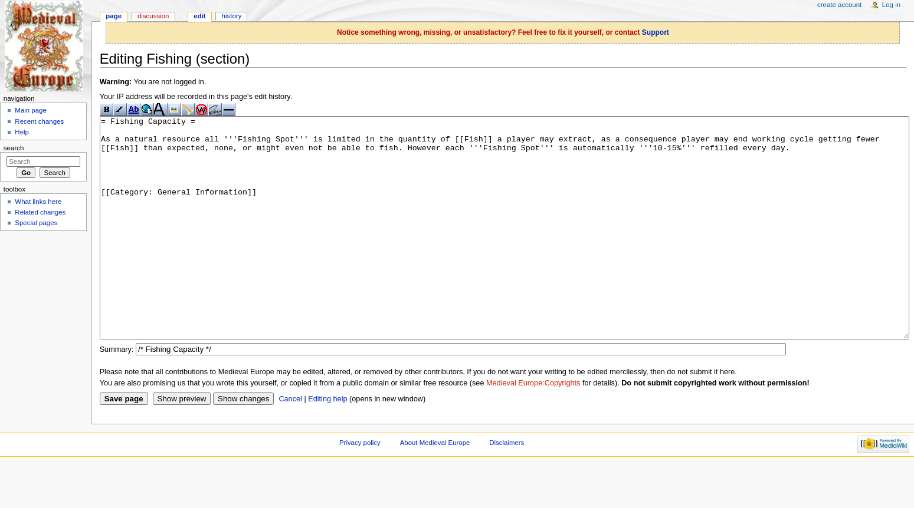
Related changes (40, 212)
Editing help (327, 443)
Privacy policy (360, 486)
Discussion (153, 15)
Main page (31, 110)
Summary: (117, 394)
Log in (891, 4)
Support (655, 32)
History (232, 15)
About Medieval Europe (435, 486)
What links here (38, 201)
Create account (839, 4)
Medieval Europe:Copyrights (533, 427)
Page (114, 15)
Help (22, 132)
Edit (199, 15)
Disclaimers (506, 486)
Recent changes (39, 121)
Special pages (36, 222)
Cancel (290, 443)
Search (14, 147)
